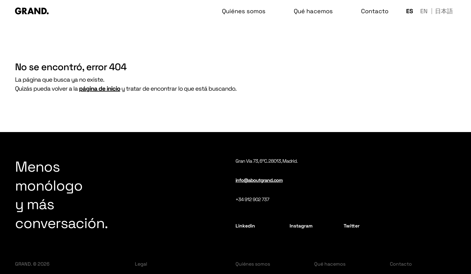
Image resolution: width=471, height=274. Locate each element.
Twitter (352, 226)
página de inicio (99, 88)
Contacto (401, 264)
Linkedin (245, 226)
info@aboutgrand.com (259, 180)
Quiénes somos (252, 264)
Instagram (301, 226)
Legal (141, 264)
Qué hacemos (329, 264)
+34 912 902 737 (252, 199)
